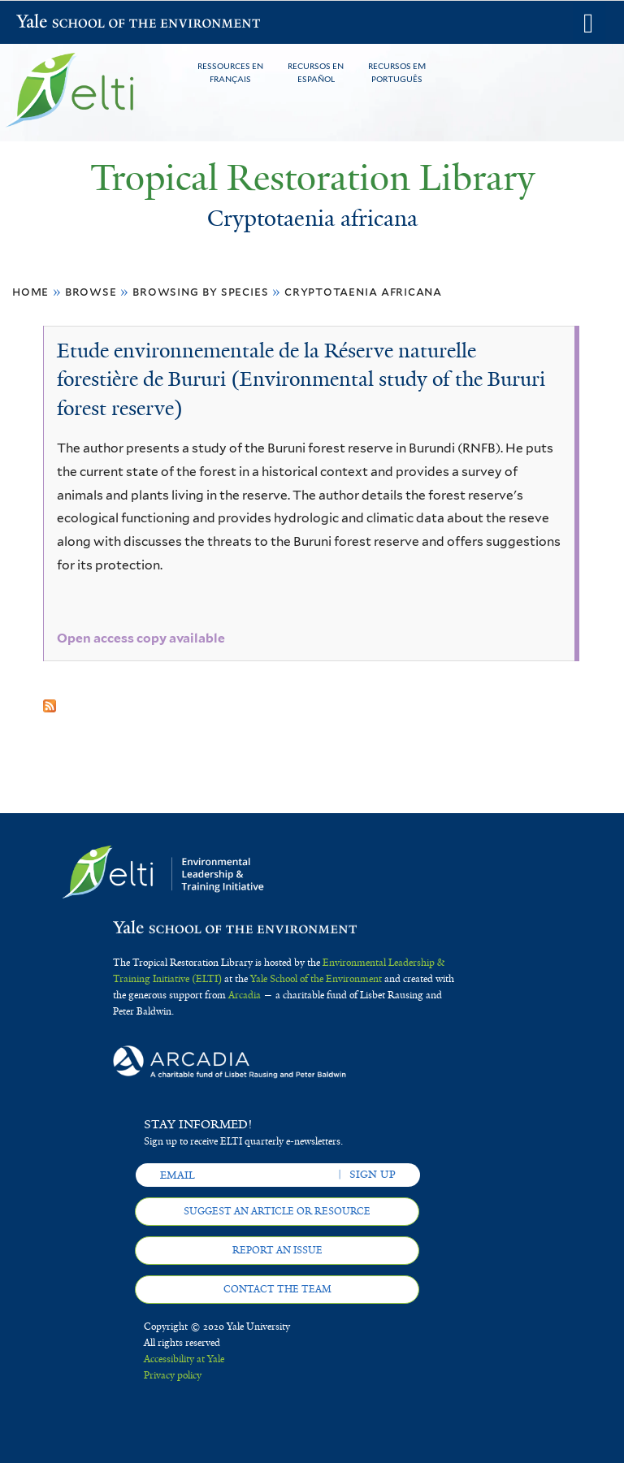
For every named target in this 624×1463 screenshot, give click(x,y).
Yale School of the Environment (58, 23)
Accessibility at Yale (184, 1359)
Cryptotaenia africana (363, 291)
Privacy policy (173, 1375)
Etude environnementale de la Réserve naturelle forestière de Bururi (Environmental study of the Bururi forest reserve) (301, 379)
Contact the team (277, 1289)
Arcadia (244, 995)
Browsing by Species (200, 291)
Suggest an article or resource (277, 1211)
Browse (91, 291)
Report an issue (277, 1250)
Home (30, 291)
